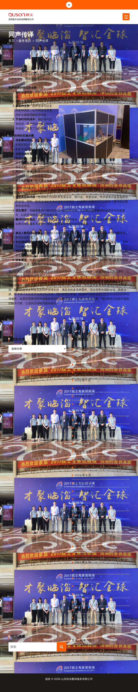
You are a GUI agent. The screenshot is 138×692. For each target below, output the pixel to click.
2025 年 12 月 (83, 348)
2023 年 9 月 (83, 562)
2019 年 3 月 (82, 617)
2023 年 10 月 (83, 554)
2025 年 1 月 (82, 435)
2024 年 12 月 (83, 443)
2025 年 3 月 (83, 419)
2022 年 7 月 (83, 601)
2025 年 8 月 (83, 380)
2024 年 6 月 (83, 491)
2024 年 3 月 (83, 514)
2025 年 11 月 (83, 356)
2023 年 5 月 (83, 594)
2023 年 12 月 (83, 538)
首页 (11, 41)
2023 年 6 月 (83, 586)
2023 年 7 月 (83, 578)
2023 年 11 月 (83, 546)
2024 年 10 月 (83, 459)
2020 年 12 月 (83, 609)
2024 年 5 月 (83, 499)
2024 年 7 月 (83, 483)
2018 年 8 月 (83, 625)
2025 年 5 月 (83, 404)
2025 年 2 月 (83, 427)
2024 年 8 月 (83, 475)
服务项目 (24, 41)
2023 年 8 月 (83, 570)
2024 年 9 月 (83, 467)
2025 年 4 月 (83, 412)
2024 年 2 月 (83, 522)
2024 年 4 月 (83, 506)
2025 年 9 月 (83, 372)
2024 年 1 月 (82, 530)
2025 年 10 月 (83, 364)
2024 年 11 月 (83, 451)
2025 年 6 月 (83, 396)
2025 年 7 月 (83, 388)
